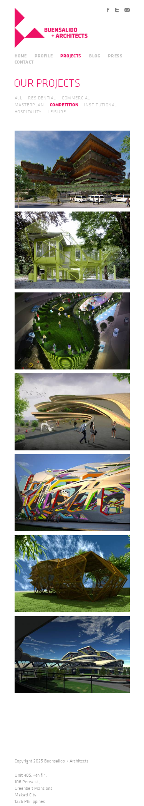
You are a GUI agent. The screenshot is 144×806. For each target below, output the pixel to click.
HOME (21, 56)
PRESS (115, 56)
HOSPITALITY (28, 111)
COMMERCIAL (76, 98)
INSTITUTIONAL (100, 104)
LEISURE (57, 111)
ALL (19, 98)
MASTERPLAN (29, 104)
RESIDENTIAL (42, 98)
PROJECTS (70, 56)
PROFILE (44, 56)
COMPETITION (64, 104)
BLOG (94, 56)
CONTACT (24, 62)
